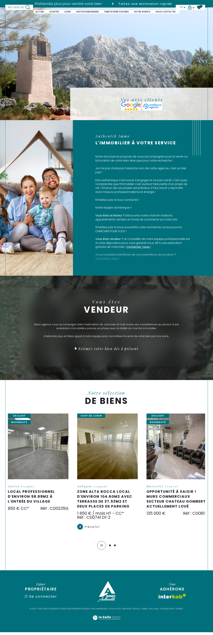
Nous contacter (166, 11)
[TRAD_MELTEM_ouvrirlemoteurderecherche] (19, 7)
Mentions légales (131, 611)
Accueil (39, 11)
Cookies (179, 612)
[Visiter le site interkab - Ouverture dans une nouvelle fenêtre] (172, 599)
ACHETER (54, 11)
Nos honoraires (99, 611)
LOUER (67, 11)
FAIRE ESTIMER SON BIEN (116, 11)
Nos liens (153, 611)
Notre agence (142, 11)
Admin (144, 611)
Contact (207, 191)
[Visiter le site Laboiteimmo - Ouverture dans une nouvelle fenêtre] (106, 624)
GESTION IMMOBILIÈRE (87, 11)
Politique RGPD (167, 611)
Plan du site (115, 611)
